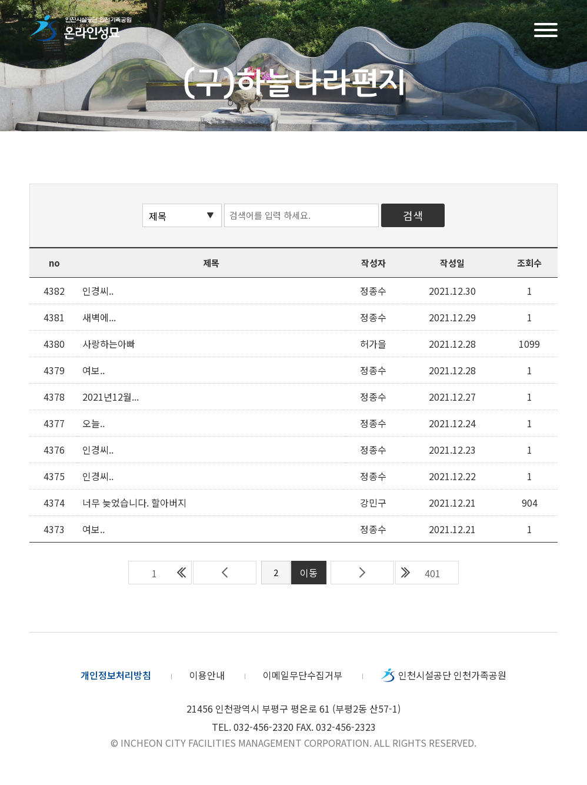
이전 (224, 572)
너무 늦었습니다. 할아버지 (134, 502)
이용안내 (207, 675)
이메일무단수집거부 (302, 675)
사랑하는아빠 (108, 344)
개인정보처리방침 (116, 675)
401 (433, 573)
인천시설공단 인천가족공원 (452, 675)
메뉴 (546, 28)
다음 (362, 572)
